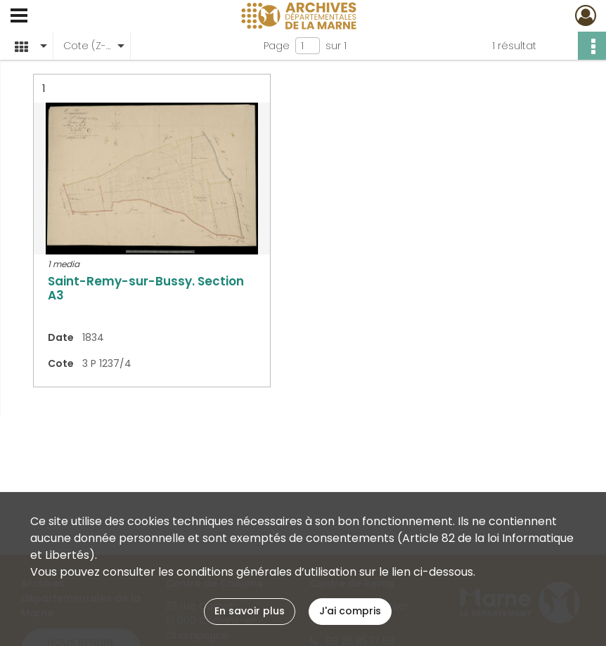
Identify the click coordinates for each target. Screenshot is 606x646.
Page (277, 46)
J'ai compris (350, 611)
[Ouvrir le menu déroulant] (19, 16)
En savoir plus (249, 611)
